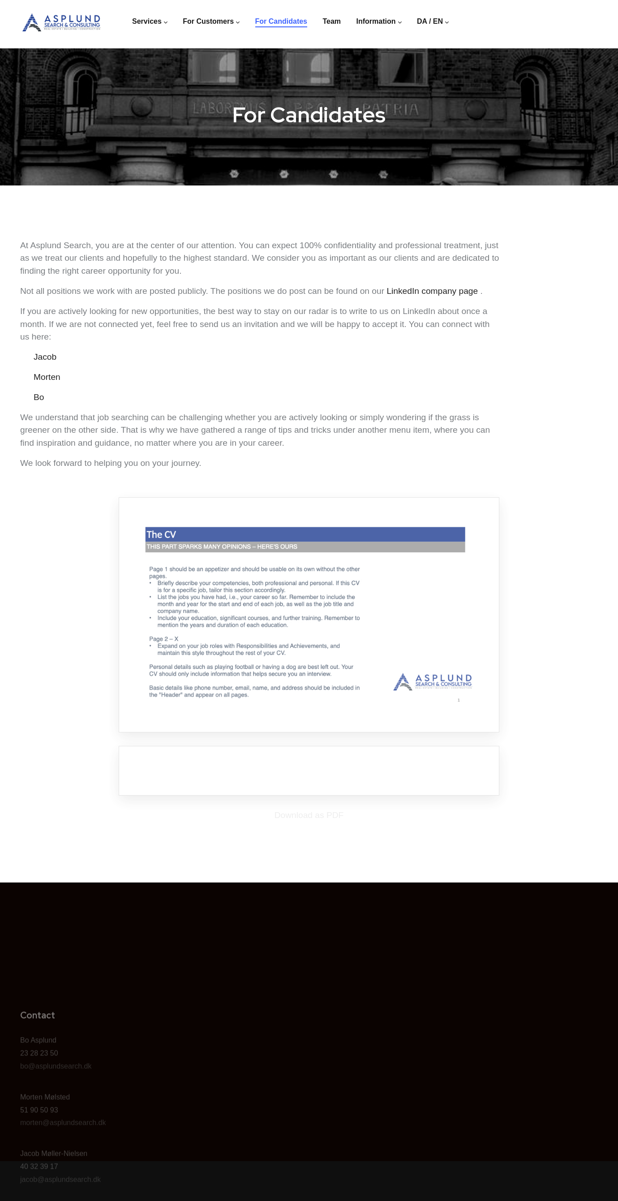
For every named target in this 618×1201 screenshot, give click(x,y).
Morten (47, 377)
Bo (39, 397)
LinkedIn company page (432, 291)
